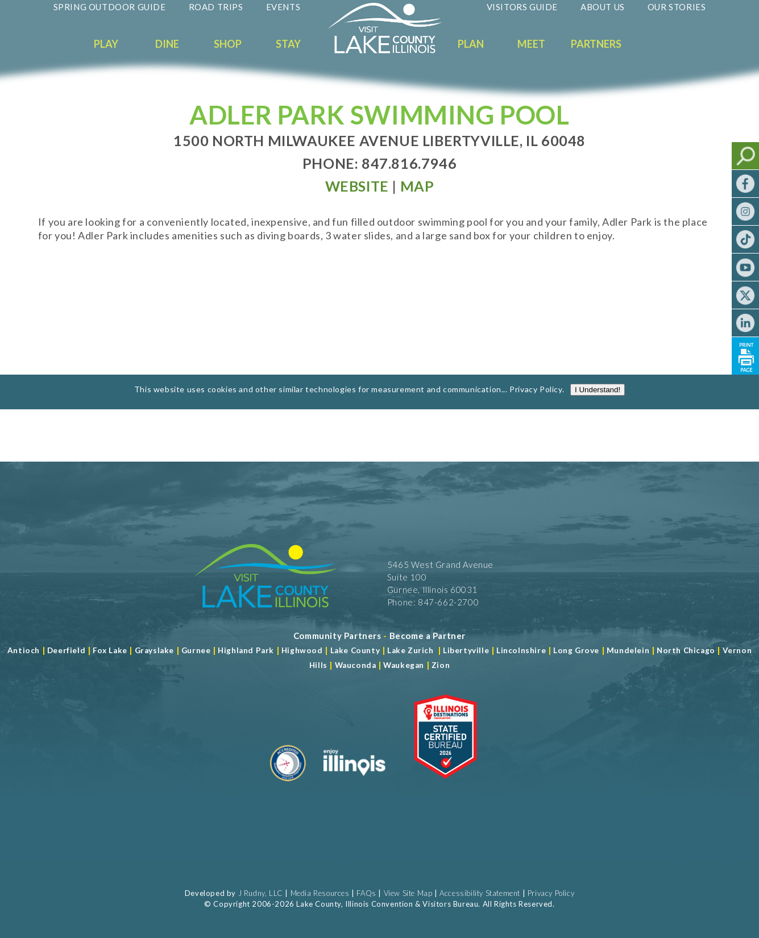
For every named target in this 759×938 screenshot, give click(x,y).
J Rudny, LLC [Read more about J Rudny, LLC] (260, 893)
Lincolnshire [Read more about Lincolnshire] (521, 650)
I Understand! (597, 397)
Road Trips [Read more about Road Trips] (216, 7)
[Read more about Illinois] (354, 786)
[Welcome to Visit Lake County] (393, 50)
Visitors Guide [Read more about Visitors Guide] (522, 7)
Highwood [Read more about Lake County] (302, 650)
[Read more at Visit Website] (357, 185)
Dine (167, 44)
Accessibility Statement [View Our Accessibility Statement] (479, 893)
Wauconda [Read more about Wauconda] (355, 665)
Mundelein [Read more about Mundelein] (628, 650)
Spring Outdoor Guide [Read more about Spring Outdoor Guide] (109, 7)
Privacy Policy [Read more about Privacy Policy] (535, 396)
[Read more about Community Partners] (337, 635)
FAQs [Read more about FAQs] (366, 893)
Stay (288, 44)
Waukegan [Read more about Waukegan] (403, 665)
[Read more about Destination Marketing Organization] (288, 786)
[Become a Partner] (427, 635)
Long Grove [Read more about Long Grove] (576, 650)
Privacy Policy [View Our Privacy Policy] (551, 893)
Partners (596, 44)
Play (106, 44)
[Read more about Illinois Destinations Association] (445, 786)
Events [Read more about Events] (283, 7)
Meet (531, 44)
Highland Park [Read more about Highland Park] (246, 650)
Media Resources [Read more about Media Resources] (320, 893)
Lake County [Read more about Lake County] (354, 650)
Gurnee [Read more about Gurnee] (196, 650)
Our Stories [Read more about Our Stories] (677, 7)
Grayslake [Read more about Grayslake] (154, 650)
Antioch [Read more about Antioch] (23, 650)
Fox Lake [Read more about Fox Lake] (110, 650)
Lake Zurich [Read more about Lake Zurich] (410, 650)
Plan (471, 44)
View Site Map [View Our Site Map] (408, 893)
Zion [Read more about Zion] (441, 665)
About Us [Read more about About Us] (602, 7)
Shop (228, 44)
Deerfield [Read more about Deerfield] (66, 650)
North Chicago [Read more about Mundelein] (686, 650)
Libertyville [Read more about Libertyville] (466, 650)
